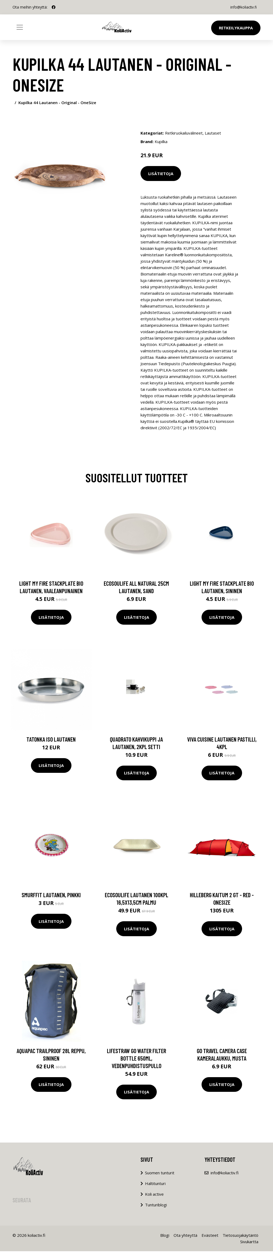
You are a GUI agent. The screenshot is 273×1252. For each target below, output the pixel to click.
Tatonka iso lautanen (51, 740)
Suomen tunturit (159, 1173)
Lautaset (213, 133)
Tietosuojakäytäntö (240, 1236)
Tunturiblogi (156, 1205)
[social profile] (54, 7)
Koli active (154, 1195)
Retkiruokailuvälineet (184, 133)
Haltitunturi (155, 1184)
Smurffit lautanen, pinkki (51, 895)
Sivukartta (249, 1242)
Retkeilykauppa (236, 27)
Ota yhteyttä (185, 1236)
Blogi (164, 1236)
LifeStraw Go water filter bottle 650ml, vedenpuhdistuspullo (136, 1059)
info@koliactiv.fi (242, 7)
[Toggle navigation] (20, 27)
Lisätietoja (160, 173)
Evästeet (210, 1236)
